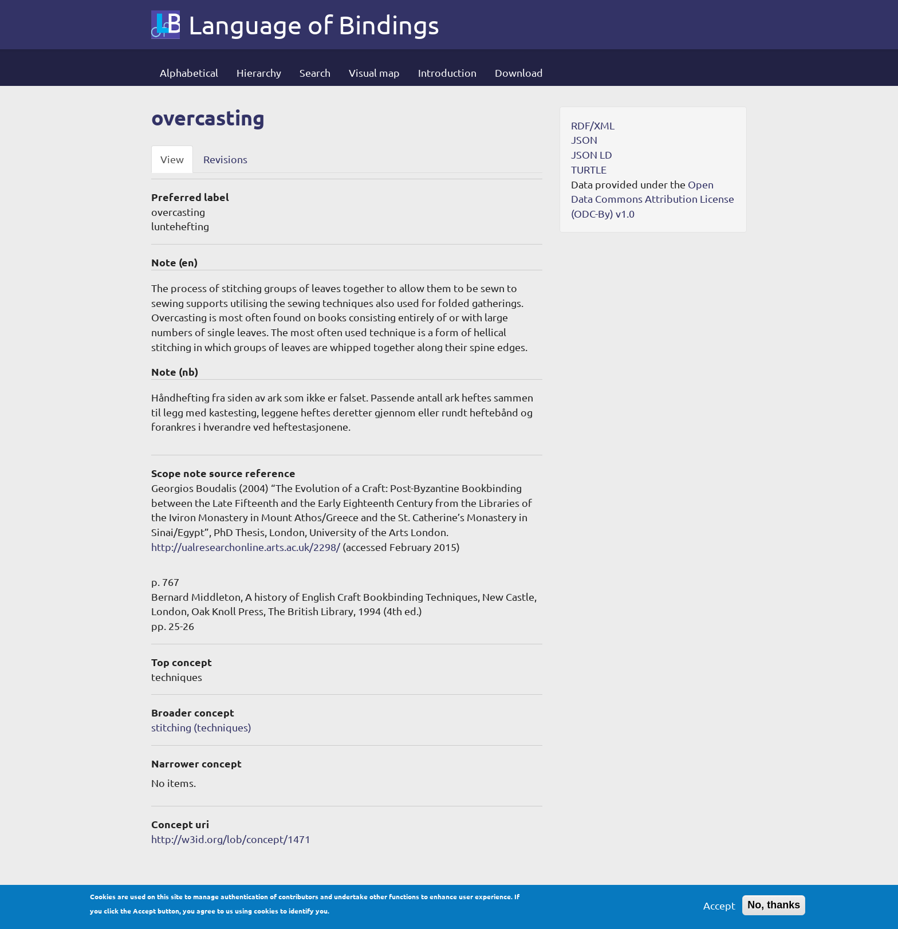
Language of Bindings (313, 24)
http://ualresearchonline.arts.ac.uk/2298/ (245, 547)
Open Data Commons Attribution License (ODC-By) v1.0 (652, 198)
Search (315, 72)
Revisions (225, 159)
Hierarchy (259, 72)
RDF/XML (593, 125)
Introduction (447, 72)
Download (519, 72)
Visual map (374, 72)
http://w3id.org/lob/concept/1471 (230, 839)
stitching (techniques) (201, 727)
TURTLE (588, 169)
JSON (584, 139)
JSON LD (591, 154)
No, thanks (773, 908)
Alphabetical (189, 72)
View (172, 159)
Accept (719, 909)
